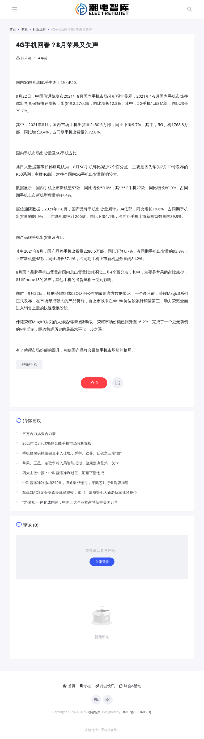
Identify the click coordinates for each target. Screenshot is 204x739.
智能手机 (30, 364)
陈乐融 (23, 58)
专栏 (85, 686)
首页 (69, 686)
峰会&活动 (130, 686)
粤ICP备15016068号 (137, 712)
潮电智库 (94, 712)
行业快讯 (105, 686)
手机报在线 (109, 730)
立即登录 (102, 561)
